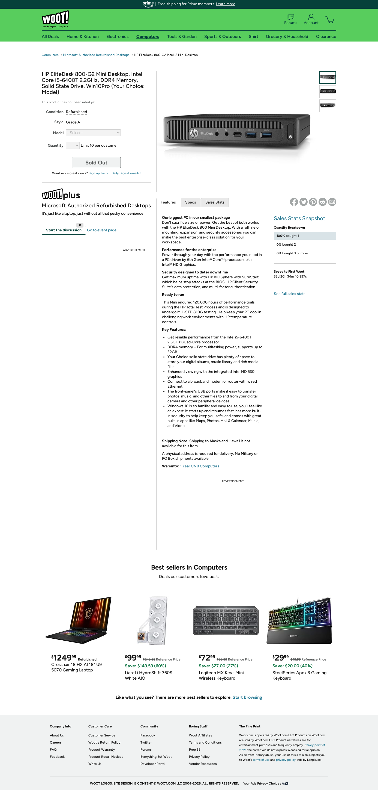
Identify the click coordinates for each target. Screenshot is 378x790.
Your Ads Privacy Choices (262, 783)
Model (58, 133)
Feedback (57, 757)
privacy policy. (286, 760)
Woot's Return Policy (104, 742)
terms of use (261, 760)
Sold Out (96, 162)
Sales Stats (214, 202)
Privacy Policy (199, 757)
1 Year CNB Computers (199, 466)
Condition (55, 112)
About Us (57, 735)
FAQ (53, 749)
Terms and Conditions (205, 742)
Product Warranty (101, 749)
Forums (290, 19)
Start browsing (247, 697)
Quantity (56, 145)
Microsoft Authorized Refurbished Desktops (96, 55)
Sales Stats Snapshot (299, 218)
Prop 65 (194, 749)
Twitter (146, 742)
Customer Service (101, 735)
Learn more (225, 4)
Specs (190, 202)
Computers (50, 55)
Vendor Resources (203, 764)
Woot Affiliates (200, 735)
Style (59, 122)
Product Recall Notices (105, 757)
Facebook (147, 735)
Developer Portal (152, 764)
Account (311, 19)
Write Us (94, 764)
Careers (56, 742)
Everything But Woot (156, 757)
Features (168, 202)
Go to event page (101, 230)
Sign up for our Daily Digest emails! (115, 173)
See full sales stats (289, 293)
